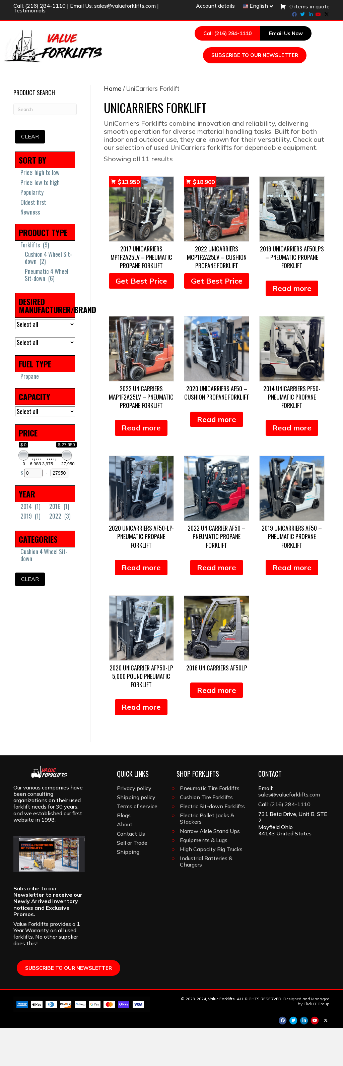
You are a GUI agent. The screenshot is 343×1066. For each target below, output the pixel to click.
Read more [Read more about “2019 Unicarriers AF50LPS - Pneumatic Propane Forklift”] (292, 326)
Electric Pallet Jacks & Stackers (207, 856)
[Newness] (17, 250)
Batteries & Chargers (171, 78)
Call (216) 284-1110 (227, 33)
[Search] (204, 104)
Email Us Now (286, 33)
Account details (215, 5)
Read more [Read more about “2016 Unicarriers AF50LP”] (216, 728)
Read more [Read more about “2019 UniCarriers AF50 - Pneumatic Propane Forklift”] (292, 605)
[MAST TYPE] (45, 380)
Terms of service (137, 844)
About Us (181, 92)
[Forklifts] (17, 283)
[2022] (46, 554)
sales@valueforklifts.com (125, 5)
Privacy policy (134, 826)
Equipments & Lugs (203, 878)
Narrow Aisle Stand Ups (210, 869)
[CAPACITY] (45, 450)
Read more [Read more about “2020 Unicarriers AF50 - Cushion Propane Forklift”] (216, 457)
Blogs (124, 853)
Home (112, 127)
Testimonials (29, 10)
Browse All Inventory (54, 78)
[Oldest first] (17, 240)
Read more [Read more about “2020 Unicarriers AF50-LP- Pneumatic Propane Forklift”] (141, 605)
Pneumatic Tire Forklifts (209, 826)
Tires (224, 78)
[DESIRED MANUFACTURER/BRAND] (45, 362)
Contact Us (131, 872)
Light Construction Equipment (72, 92)
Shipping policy (136, 835)
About (124, 862)
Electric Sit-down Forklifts (212, 844)
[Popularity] (17, 230)
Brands (142, 92)
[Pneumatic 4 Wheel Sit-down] (22, 313)
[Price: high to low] (17, 210)
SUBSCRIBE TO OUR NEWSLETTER (254, 55)
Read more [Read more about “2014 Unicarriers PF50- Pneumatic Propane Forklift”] (292, 466)
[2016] (46, 544)
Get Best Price (141, 319)
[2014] (17, 544)
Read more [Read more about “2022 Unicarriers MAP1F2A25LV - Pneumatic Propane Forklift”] (141, 466)
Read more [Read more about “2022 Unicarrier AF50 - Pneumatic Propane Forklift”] (216, 605)
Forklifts (111, 78)
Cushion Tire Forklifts (206, 835)
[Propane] (17, 414)
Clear (30, 174)
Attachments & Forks (279, 78)
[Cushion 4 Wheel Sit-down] (22, 295)
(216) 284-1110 (45, 5)
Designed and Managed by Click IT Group (306, 1039)
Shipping (128, 890)
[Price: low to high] (17, 220)
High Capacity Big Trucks (211, 887)
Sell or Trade (132, 881)
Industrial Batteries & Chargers (206, 899)
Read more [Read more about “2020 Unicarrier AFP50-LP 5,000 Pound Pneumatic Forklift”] (141, 745)
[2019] (17, 554)
